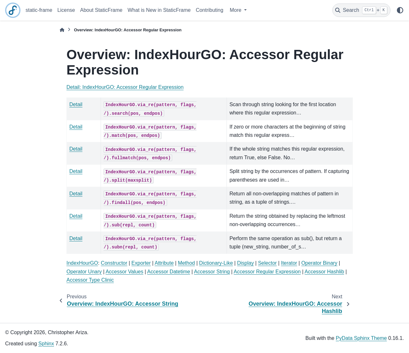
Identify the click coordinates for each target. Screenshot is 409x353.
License (66, 10)
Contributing (209, 10)
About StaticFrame (101, 10)
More (236, 10)
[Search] (361, 10)
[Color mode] (400, 10)
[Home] (62, 30)
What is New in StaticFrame (158, 10)
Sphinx (46, 343)
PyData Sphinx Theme (361, 338)
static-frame (39, 10)
